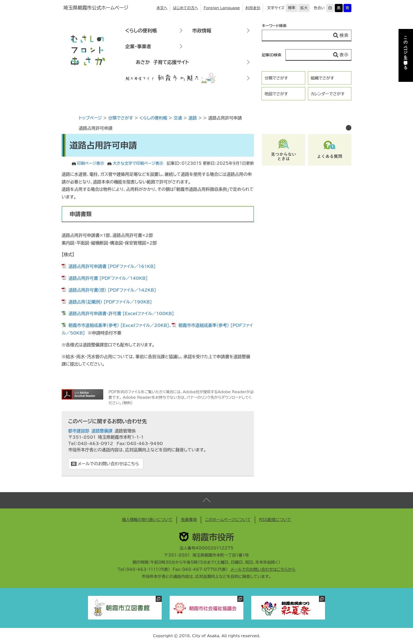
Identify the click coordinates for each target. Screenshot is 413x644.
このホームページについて (228, 520)
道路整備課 (101, 431)
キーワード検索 (274, 26)
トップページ (90, 118)
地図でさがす (276, 94)
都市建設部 (78, 431)
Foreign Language (222, 8)
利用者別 (252, 8)
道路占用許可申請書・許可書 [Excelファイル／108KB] (121, 313)
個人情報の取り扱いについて (147, 520)
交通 (178, 118)
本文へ (162, 8)
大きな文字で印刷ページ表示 (138, 163)
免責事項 (189, 520)
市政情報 (201, 30)
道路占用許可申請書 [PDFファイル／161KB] (111, 266)
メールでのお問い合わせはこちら (108, 464)
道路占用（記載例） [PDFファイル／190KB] (110, 302)
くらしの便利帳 (141, 30)
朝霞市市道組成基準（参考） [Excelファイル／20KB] (118, 325)
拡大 (304, 8)
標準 (291, 8)
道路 (192, 118)
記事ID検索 (271, 55)
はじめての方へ (185, 8)
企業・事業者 (138, 46)
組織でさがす (322, 78)
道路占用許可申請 (95, 128)
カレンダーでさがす (328, 94)
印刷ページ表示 (90, 163)
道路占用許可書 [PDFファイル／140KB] (108, 278)
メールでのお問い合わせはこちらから (263, 569)
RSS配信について (275, 520)
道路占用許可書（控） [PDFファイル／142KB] (112, 290)
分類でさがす (276, 78)
